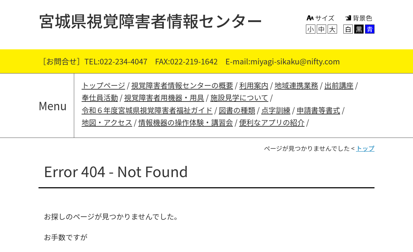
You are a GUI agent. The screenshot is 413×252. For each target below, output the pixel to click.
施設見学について (239, 97)
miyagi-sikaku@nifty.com (295, 61)
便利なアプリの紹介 (271, 122)
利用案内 (253, 85)
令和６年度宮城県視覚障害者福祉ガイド (147, 110)
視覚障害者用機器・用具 (164, 97)
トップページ (103, 85)
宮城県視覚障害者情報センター (150, 20)
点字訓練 (275, 110)
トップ (365, 148)
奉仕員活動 (100, 97)
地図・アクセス (107, 122)
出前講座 (339, 85)
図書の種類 (237, 110)
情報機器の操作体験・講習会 (185, 122)
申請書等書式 (318, 110)
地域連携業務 (296, 85)
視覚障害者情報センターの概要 (182, 85)
